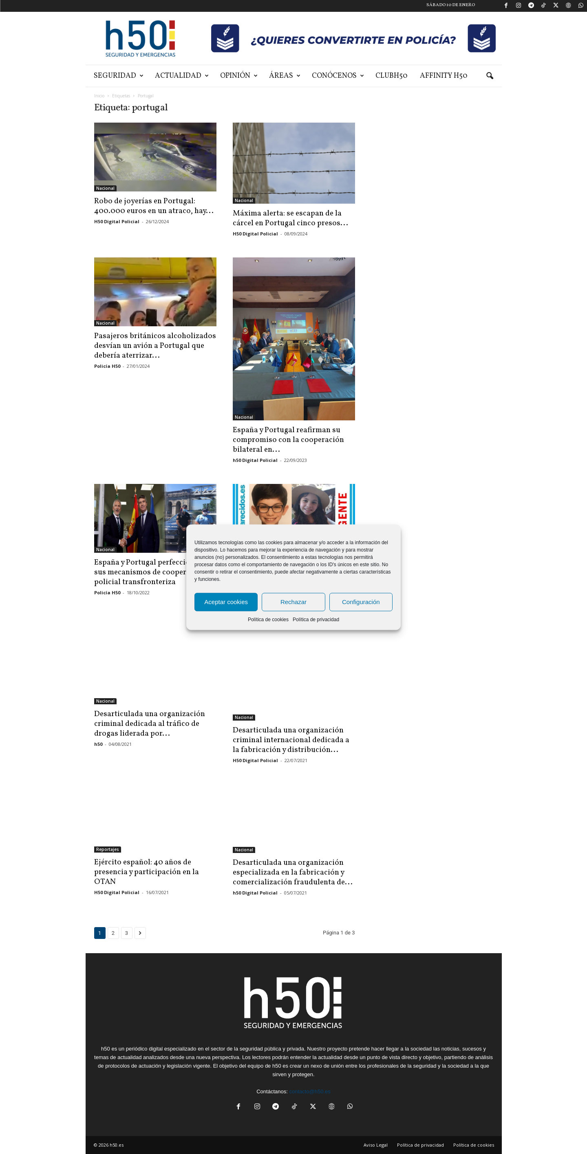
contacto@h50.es (309, 1091)
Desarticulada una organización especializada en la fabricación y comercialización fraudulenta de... (293, 869)
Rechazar (293, 601)
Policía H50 (107, 366)
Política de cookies (268, 619)
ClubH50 (391, 76)
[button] (490, 76)
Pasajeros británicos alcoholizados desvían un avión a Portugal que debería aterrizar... (155, 346)
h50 (98, 748)
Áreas (284, 76)
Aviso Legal (376, 1144)
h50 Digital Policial (255, 460)
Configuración (361, 601)
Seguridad (118, 76)
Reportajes (107, 849)
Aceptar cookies (226, 601)
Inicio (99, 96)
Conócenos (338, 76)
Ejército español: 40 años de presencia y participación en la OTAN (146, 872)
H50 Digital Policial (116, 221)
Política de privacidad (316, 619)
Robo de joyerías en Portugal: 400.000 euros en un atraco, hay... (154, 206)
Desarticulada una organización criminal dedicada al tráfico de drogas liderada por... (149, 727)
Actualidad (182, 76)
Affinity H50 (444, 76)
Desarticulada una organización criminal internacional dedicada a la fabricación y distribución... (291, 740)
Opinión (239, 76)
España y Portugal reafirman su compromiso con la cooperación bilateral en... (288, 440)
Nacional (105, 188)
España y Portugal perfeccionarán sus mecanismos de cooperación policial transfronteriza (152, 572)
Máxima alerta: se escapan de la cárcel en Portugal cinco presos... (290, 218)
